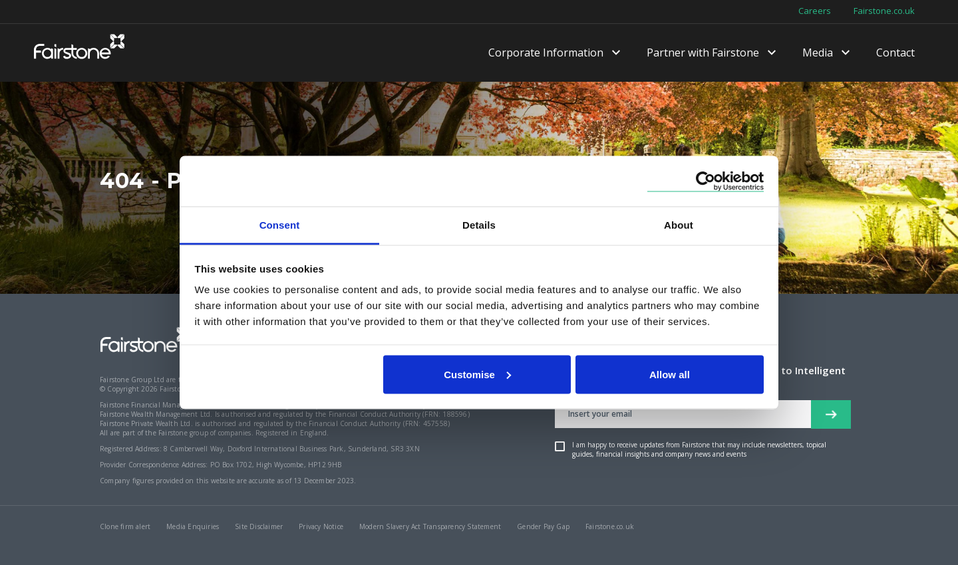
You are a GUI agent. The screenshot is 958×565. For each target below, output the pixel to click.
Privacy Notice (321, 526)
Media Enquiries (192, 526)
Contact (895, 53)
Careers (814, 11)
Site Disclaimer (259, 526)
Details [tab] (479, 225)
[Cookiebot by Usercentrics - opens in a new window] (705, 181)
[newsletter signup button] (831, 414)
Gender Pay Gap (543, 526)
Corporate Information (545, 53)
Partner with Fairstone (703, 53)
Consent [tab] (279, 225)
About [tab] (678, 225)
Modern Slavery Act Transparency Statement (430, 526)
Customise (477, 374)
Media (817, 53)
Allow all (669, 374)
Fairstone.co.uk (884, 11)
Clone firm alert (125, 526)
